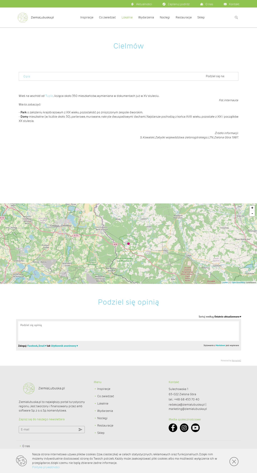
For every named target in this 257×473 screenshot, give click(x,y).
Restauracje (184, 17)
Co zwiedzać (107, 17)
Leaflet (225, 282)
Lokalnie (127, 17)
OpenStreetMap (238, 282)
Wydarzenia (146, 17)
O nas (26, 446)
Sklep (201, 17)
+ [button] (252, 208)
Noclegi (165, 17)
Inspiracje (86, 17)
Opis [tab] (27, 76)
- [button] (252, 213)
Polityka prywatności (46, 467)
